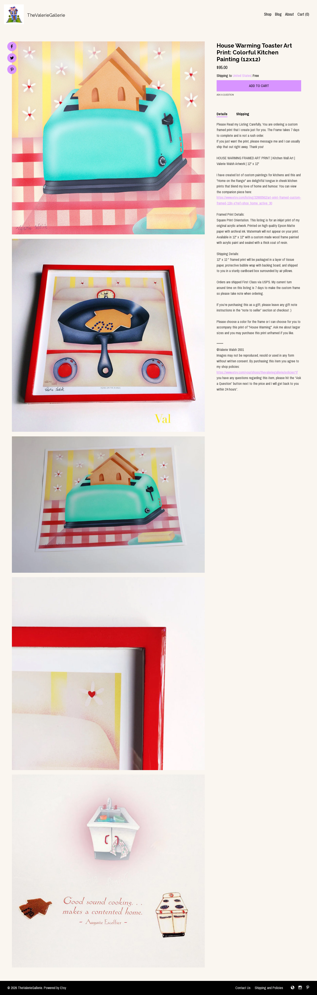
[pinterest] (308, 988)
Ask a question (225, 94)
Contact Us (243, 987)
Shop (267, 14)
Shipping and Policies (269, 987)
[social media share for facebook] (11, 46)
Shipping (242, 113)
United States (242, 75)
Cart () (303, 14)
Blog (278, 14)
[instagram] (300, 988)
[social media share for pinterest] (12, 70)
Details (222, 113)
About (289, 14)
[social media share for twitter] (12, 58)
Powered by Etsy (55, 987)
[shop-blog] (292, 988)
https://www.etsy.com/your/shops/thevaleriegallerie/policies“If (257, 372)
